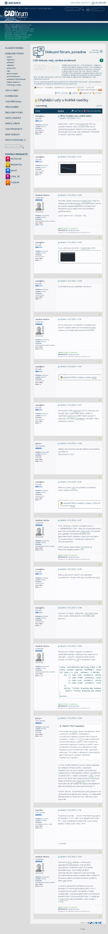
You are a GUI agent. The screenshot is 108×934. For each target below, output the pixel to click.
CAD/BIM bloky (13, 101)
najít (8, 71)
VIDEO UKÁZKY (13, 118)
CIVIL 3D (12, 176)
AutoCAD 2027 (24, 29)
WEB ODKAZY (12, 134)
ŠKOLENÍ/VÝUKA (14, 112)
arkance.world (74, 230)
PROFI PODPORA (14, 140)
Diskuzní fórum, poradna (59, 52)
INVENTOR (13, 164)
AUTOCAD (13, 158)
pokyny (9, 57)
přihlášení (10, 62)
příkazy (25, 37)
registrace (11, 60)
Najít (65, 93)
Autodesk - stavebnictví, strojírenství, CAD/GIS (64, 87)
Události (73, 93)
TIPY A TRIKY (11, 90)
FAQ (59, 93)
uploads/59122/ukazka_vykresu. (78, 377)
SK (96, 3)
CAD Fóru (58, 77)
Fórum (40, 87)
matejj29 (39, 116)
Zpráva (61, 111)
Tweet (82, 929)
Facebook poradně (41, 79)
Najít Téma (77, 111)
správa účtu (11, 68)
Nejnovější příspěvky (89, 90)
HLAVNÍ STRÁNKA (14, 48)
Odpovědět (41, 106)
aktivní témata (12, 74)
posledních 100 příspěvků (16, 79)
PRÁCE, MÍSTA (12, 123)
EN (100, 3)
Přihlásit (98, 93)
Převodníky (9, 37)
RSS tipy (95, 50)
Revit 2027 (25, 31)
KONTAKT (85, 3)
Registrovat (87, 93)
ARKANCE (75, 3)
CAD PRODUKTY (13, 129)
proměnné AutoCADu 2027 (15, 39)
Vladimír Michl (42, 195)
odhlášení (10, 65)
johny (38, 443)
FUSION (12, 182)
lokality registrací (13, 82)
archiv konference (13, 76)
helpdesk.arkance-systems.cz (65, 84)
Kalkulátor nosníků (12, 33)
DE (104, 3)
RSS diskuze (94, 52)
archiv (99, 106)
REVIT (11, 170)
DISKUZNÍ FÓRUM (14, 53)
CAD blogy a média (14, 85)
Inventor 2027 (10, 31)
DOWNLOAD (11, 96)
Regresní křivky (20, 35)
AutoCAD (90, 87)
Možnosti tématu (92, 111)
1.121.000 (14, 27)
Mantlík (39, 810)
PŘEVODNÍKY (12, 107)
